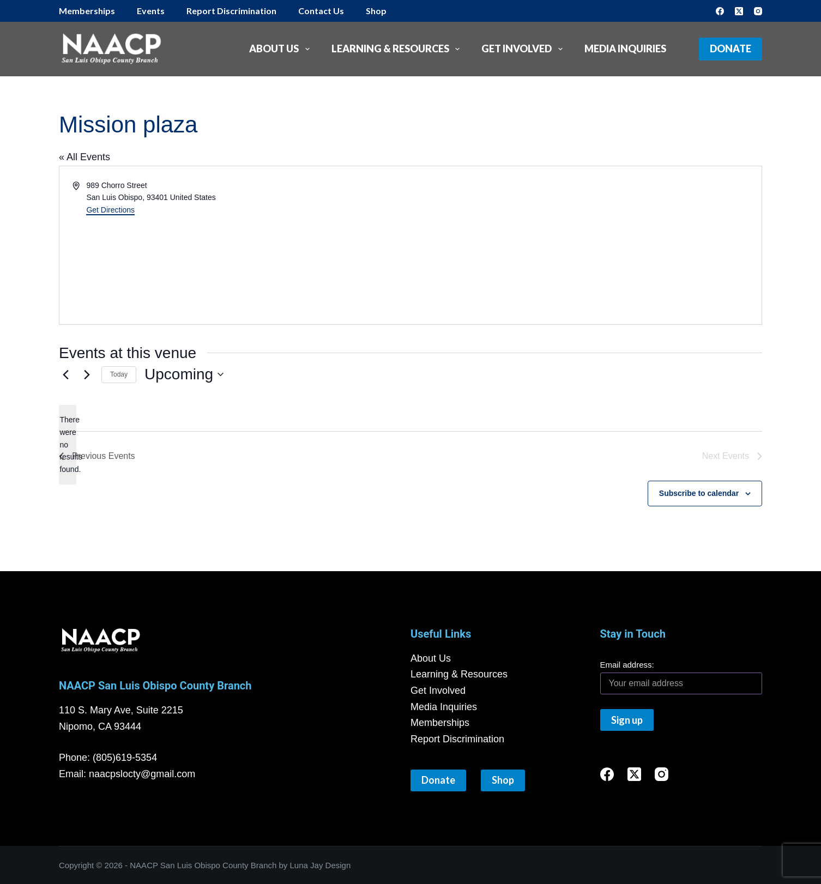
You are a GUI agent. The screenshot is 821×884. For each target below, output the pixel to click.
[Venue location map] (247, 270)
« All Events (84, 157)
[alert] (67, 444)
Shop (376, 10)
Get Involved (524, 49)
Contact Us (321, 10)
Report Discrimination (231, 10)
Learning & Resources (397, 49)
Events (151, 10)
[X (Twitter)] (739, 11)
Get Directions (110, 209)
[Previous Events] (65, 374)
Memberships (87, 10)
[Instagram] (758, 11)
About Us (281, 49)
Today (119, 374)
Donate (730, 49)
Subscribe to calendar (699, 493)
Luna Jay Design (320, 865)
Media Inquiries (625, 49)
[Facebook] (720, 11)
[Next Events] (86, 374)
